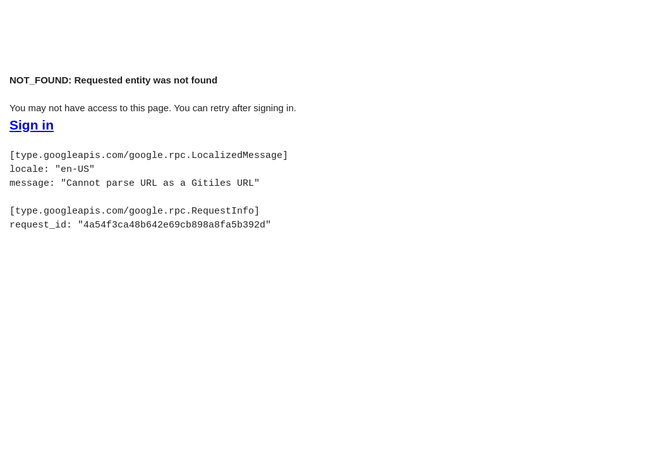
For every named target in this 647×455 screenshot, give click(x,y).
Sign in (31, 125)
